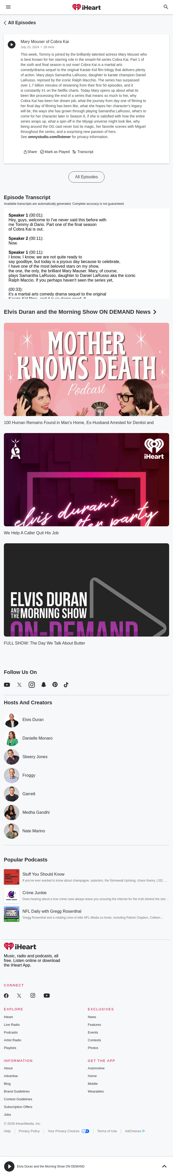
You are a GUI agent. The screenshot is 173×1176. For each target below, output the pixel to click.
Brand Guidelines (17, 1091)
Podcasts (11, 1032)
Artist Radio (12, 1040)
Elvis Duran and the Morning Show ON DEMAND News (81, 312)
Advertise (11, 1076)
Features (94, 1025)
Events (93, 1032)
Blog (7, 1084)
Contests (94, 1040)
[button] (30, 152)
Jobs (7, 1114)
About (8, 1068)
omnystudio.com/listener (49, 137)
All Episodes (22, 22)
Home (92, 1076)
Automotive (96, 1068)
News (92, 1017)
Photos (93, 1048)
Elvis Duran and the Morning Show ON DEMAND (50, 1166)
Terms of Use (107, 1131)
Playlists (10, 1048)
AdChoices (135, 1131)
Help (7, 1131)
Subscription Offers (18, 1107)
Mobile (93, 1084)
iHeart (8, 1017)
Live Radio (12, 1025)
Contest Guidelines (18, 1099)
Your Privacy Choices (68, 1131)
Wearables (96, 1091)
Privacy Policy (29, 1131)
